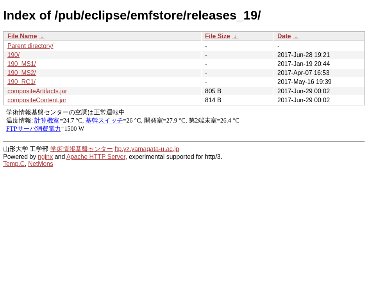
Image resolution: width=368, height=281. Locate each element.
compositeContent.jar (36, 100)
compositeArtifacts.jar (37, 91)
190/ (13, 55)
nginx (45, 156)
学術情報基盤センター (81, 149)
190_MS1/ (21, 63)
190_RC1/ (21, 81)
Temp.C (14, 163)
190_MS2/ (21, 72)
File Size (217, 36)
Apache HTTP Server (95, 156)
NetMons (40, 163)
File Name (22, 36)
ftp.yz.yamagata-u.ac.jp (146, 149)
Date (284, 36)
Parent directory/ (30, 46)
